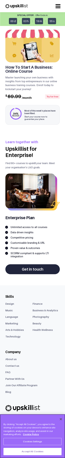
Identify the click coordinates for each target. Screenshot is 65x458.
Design (9, 303)
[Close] (61, 419)
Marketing (11, 323)
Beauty (37, 323)
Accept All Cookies (32, 451)
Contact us (12, 365)
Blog (8, 391)
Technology (12, 336)
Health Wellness (43, 329)
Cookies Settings (32, 441)
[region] (32, 436)
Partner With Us (14, 378)
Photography (41, 316)
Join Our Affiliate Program (21, 385)
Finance (37, 303)
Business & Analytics (45, 310)
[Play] (32, 45)
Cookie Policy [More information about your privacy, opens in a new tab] (31, 434)
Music (9, 310)
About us (11, 359)
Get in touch (32, 269)
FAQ (7, 372)
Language (11, 316)
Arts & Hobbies (14, 329)
